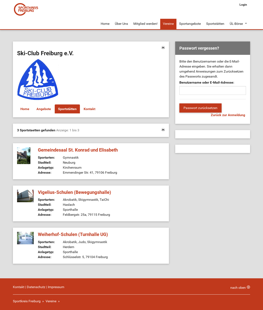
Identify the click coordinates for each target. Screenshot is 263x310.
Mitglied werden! (145, 24)
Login (243, 4)
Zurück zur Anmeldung (228, 115)
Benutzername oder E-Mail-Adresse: (206, 82)
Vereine (168, 24)
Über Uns (121, 24)
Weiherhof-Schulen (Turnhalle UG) (73, 234)
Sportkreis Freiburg (27, 301)
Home (105, 24)
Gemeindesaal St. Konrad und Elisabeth (78, 150)
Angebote (43, 109)
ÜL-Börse (236, 24)
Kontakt (89, 109)
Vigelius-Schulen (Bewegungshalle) (74, 192)
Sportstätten (215, 24)
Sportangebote (190, 24)
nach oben (238, 288)
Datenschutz (36, 287)
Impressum (56, 287)
